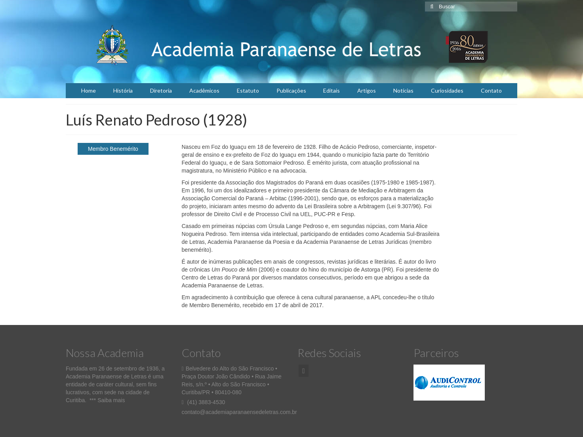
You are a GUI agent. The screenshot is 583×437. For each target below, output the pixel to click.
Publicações (291, 90)
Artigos (366, 90)
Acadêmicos (204, 90)
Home (88, 90)
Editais (331, 90)
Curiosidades (447, 90)
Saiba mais (111, 400)
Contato (491, 90)
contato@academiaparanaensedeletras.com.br (239, 412)
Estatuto (248, 90)
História (123, 90)
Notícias (403, 90)
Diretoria (161, 90)
